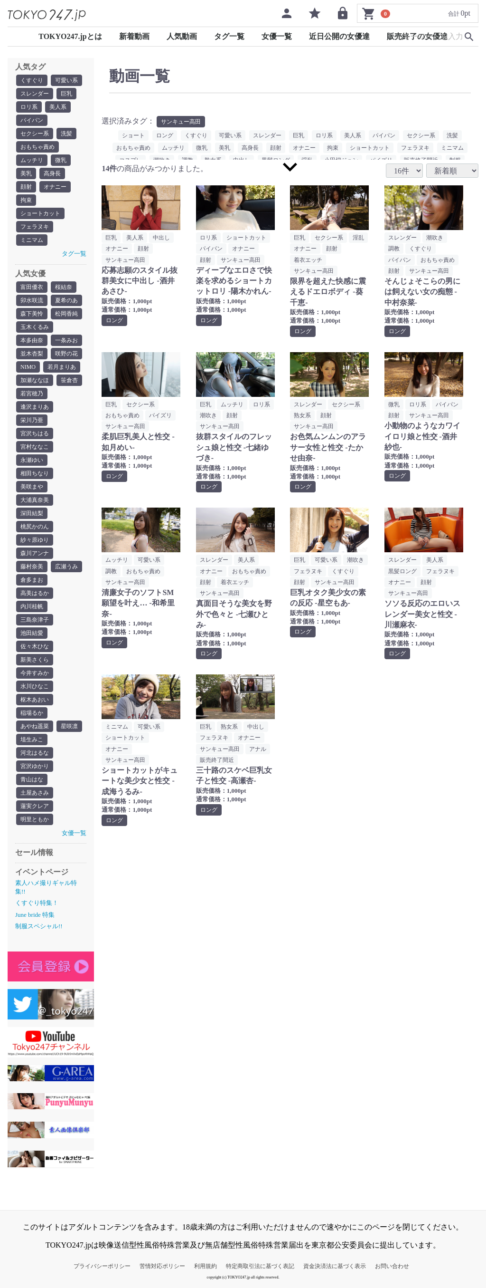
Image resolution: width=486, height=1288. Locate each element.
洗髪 (66, 133)
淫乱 (358, 237)
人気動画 (182, 36)
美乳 (26, 173)
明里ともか (34, 819)
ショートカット (40, 213)
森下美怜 (31, 313)
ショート (133, 135)
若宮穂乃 (31, 393)
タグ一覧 (229, 36)
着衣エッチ (308, 260)
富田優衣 (31, 287)
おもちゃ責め (37, 147)
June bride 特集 (35, 914)
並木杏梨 (31, 353)
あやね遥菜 (34, 726)
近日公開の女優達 (339, 36)
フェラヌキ (34, 226)
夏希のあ (66, 300)
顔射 (26, 186)
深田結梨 (31, 513)
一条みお (66, 340)
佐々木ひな (34, 646)
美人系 (57, 107)
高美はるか (34, 593)
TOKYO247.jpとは (70, 36)
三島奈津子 (34, 619)
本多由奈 (31, 340)
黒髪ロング (402, 571)
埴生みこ (31, 739)
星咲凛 (69, 726)
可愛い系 (66, 80)
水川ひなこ (34, 686)
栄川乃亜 (31, 420)
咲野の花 (66, 353)
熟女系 (302, 415)
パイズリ (160, 415)
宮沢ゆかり (34, 766)
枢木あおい (34, 699)
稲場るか (31, 713)
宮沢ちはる (34, 433)
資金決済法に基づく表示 (334, 1266)
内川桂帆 (31, 606)
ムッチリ (31, 160)
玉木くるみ (34, 327)
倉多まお (31, 580)
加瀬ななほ (34, 380)
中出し (161, 237)
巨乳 (66, 93)
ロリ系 (28, 107)
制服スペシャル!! (39, 926)
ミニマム (31, 240)
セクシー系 (34, 133)
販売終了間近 (217, 760)
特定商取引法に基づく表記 (260, 1266)
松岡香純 (66, 313)
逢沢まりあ (34, 407)
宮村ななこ (34, 446)
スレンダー (34, 93)
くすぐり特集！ (36, 902)
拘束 (26, 200)
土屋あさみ (34, 792)
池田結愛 (31, 633)
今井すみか (34, 673)
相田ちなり (34, 473)
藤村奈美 (31, 566)
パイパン (31, 120)
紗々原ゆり (34, 540)
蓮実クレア (34, 806)
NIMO (28, 367)
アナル (257, 749)
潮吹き (434, 237)
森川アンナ (34, 553)
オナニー (55, 186)
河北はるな (34, 753)
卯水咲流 (31, 300)
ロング (164, 135)
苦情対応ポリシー (162, 1266)
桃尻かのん (34, 526)
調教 (394, 248)
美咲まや (31, 486)
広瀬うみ (66, 566)
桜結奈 (63, 287)
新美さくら (34, 659)
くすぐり (31, 80)
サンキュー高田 (181, 121)
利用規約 (205, 1266)
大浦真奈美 (34, 500)
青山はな (31, 779)
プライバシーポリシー (102, 1266)
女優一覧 (277, 36)
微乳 (60, 160)
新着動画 (134, 36)
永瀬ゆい (31, 460)
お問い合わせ (392, 1266)
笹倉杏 (69, 380)
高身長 (52, 173)
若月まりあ (61, 367)
